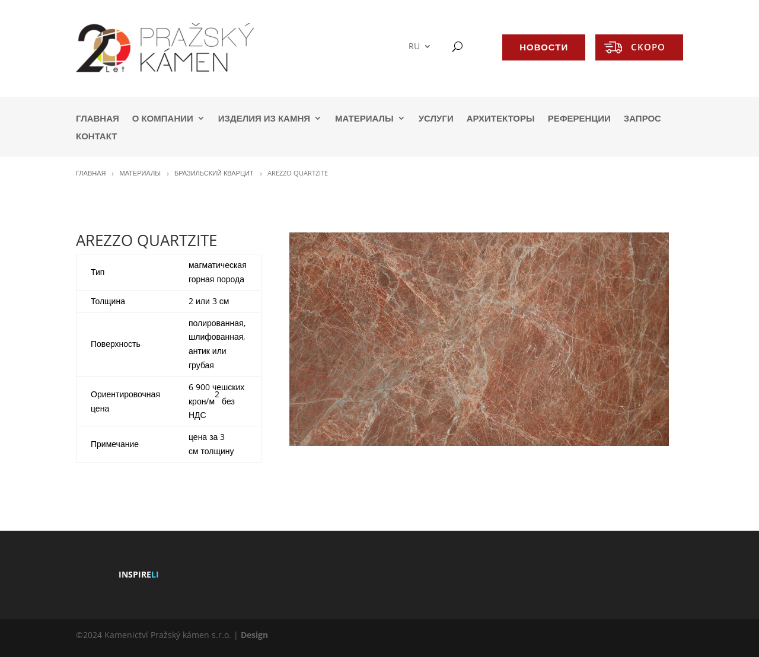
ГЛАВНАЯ (97, 119)
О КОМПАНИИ (162, 119)
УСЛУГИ (436, 119)
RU (414, 47)
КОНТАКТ (96, 137)
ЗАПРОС (642, 119)
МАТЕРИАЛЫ (364, 119)
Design (254, 634)
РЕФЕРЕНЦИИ (579, 119)
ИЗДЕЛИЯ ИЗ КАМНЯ (264, 119)
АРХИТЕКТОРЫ (501, 119)
